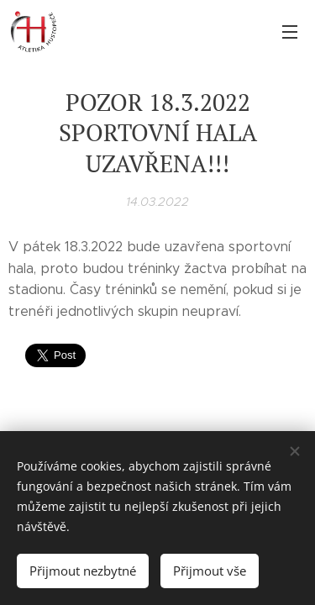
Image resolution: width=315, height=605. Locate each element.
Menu (289, 32)
